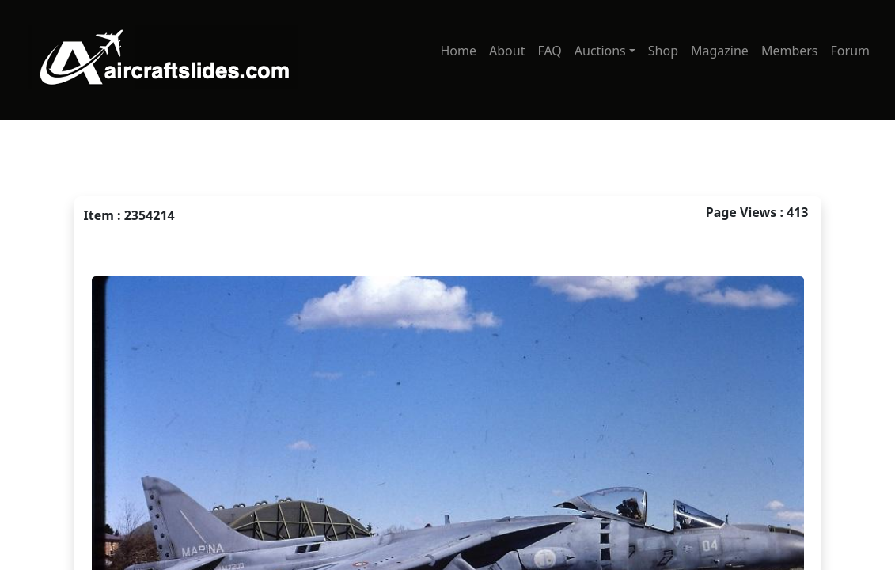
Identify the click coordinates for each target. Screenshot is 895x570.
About (507, 50)
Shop (663, 50)
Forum (850, 50)
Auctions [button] (600, 50)
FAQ (549, 50)
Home (458, 50)
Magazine (720, 50)
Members (789, 50)
